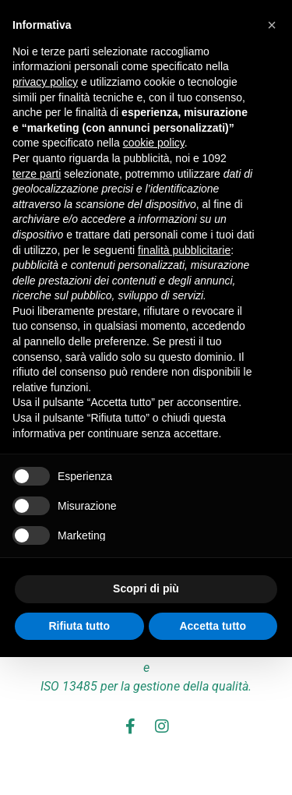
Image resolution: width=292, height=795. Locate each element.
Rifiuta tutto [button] (79, 626)
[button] (271, 24)
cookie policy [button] (154, 142)
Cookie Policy (188, 766)
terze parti (36, 174)
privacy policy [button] (45, 82)
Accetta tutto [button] (212, 626)
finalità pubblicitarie (184, 250)
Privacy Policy (105, 766)
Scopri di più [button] (146, 588)
